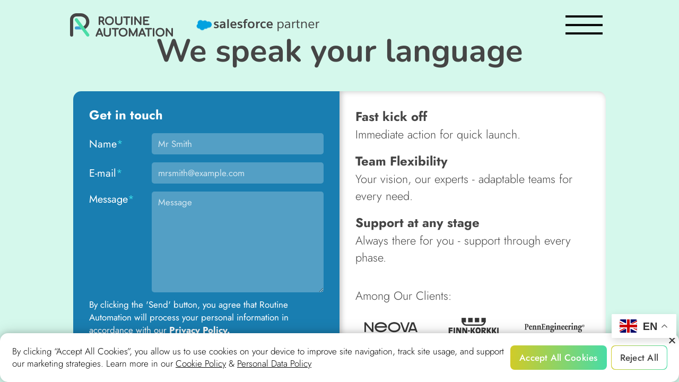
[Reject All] (671, 340)
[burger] (584, 24)
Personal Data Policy (274, 364)
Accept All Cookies (558, 357)
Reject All (639, 357)
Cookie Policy (201, 364)
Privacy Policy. (199, 330)
